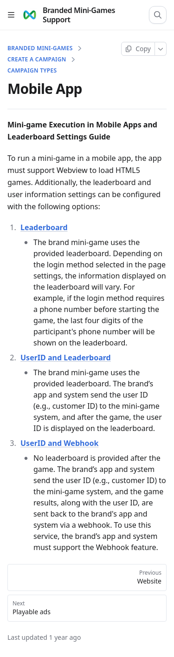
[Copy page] (138, 49)
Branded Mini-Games (40, 48)
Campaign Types (32, 70)
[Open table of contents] (11, 14)
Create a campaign (36, 59)
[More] (161, 49)
